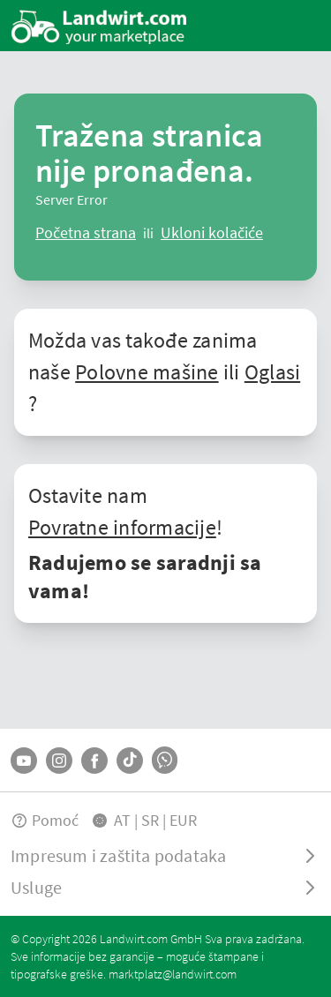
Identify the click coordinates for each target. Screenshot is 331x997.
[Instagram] (59, 760)
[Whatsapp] (164, 760)
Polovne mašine (146, 372)
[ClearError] (85, 233)
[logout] (212, 233)
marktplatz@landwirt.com (173, 974)
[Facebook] (94, 760)
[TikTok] (130, 760)
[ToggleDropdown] (165, 855)
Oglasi (272, 372)
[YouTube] (24, 760)
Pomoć (45, 820)
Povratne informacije (122, 527)
